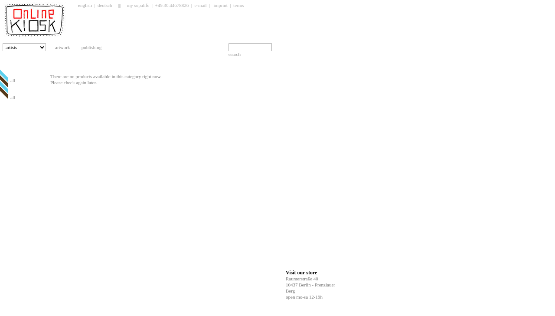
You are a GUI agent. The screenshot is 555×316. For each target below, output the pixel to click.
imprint (221, 5)
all (12, 80)
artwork (66, 47)
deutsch (105, 5)
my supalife (138, 5)
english (85, 5)
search (235, 54)
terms (238, 5)
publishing (95, 47)
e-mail (200, 5)
